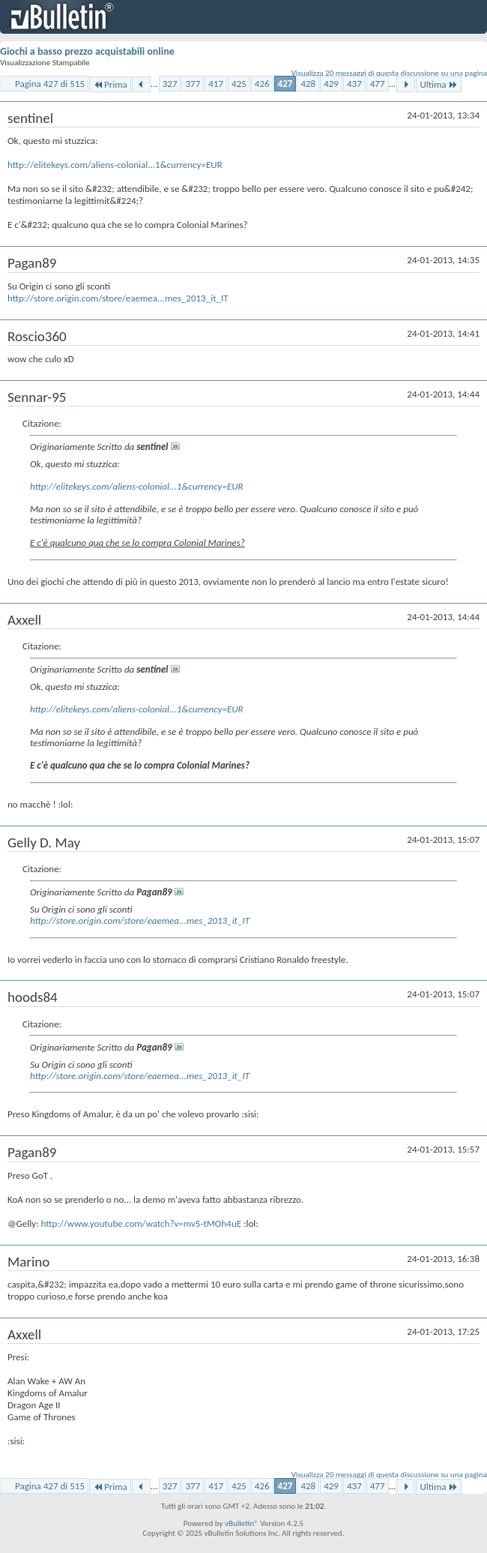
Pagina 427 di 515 (50, 83)
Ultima (438, 84)
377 (192, 83)
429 (331, 83)
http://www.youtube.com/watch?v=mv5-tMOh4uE (141, 1223)
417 (215, 83)
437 (354, 83)
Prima (110, 84)
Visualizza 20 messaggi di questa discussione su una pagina (389, 73)
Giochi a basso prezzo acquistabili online (87, 51)
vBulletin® (241, 1523)
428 (307, 83)
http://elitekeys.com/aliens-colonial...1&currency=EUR (115, 164)
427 (285, 83)
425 (239, 83)
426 (262, 83)
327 (170, 83)
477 (377, 83)
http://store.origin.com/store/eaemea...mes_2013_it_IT (118, 298)
